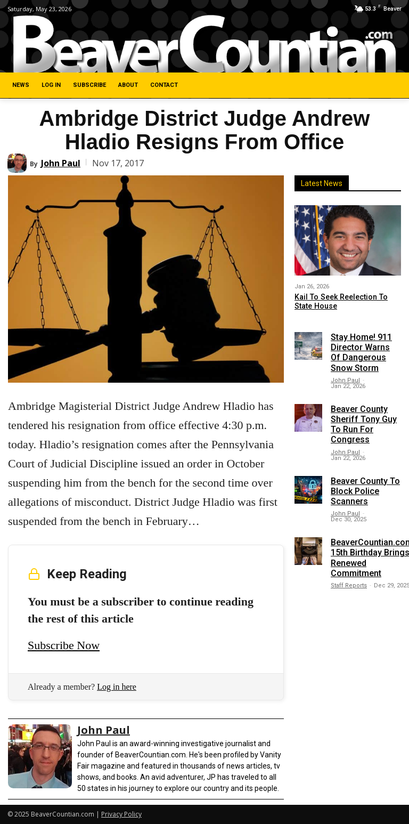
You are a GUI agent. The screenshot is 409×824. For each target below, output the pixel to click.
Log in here (116, 686)
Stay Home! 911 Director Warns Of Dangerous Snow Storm (361, 352)
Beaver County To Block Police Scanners (365, 490)
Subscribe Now (64, 645)
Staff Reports (349, 585)
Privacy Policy (121, 814)
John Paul (60, 163)
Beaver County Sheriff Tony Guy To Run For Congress (364, 424)
